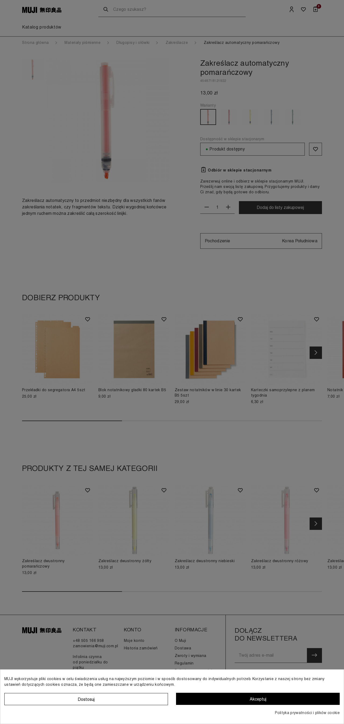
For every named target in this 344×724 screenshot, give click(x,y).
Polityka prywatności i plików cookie (307, 713)
